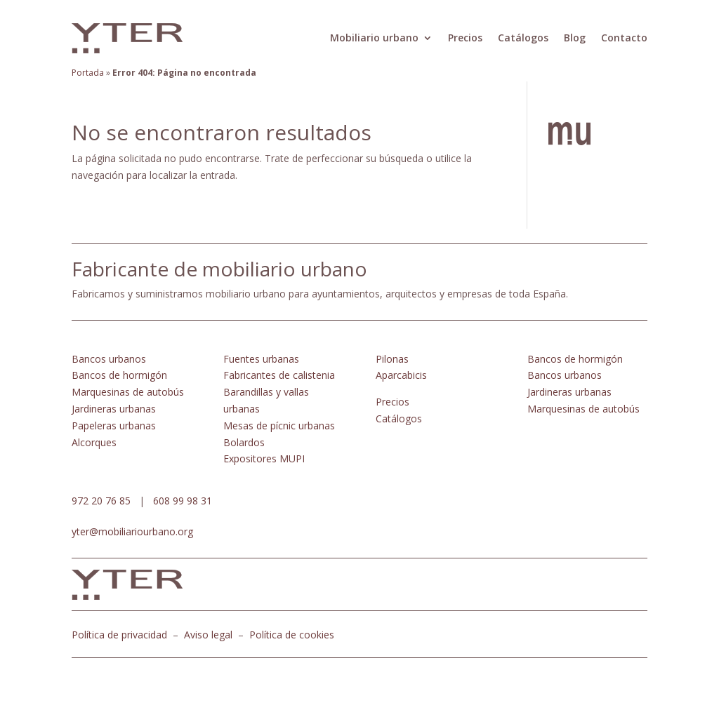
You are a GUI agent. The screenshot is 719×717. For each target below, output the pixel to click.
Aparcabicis (401, 375)
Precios (465, 37)
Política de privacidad (119, 634)
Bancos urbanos (109, 359)
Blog (575, 37)
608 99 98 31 (182, 500)
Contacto (624, 37)
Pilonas (392, 359)
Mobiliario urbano (374, 37)
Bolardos (244, 442)
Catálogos (523, 37)
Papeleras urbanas (114, 425)
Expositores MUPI (264, 458)
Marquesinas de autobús (128, 391)
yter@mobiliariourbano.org (132, 531)
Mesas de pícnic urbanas (279, 425)
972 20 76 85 (101, 500)
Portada (88, 73)
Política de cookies (291, 634)
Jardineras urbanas (114, 408)
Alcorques (94, 442)
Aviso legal (208, 634)
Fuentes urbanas (261, 359)
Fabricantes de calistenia (279, 375)
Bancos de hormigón (119, 375)
